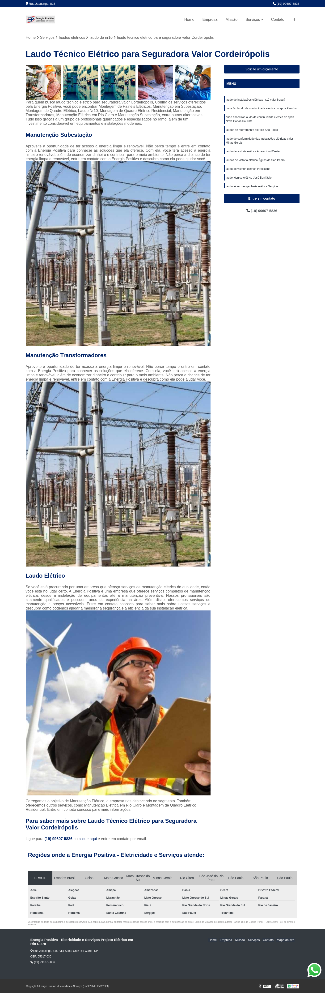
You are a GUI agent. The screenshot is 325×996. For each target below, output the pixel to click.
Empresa (209, 19)
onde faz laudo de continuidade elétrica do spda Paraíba (261, 109)
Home (189, 19)
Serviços (252, 19)
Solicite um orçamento (261, 69)
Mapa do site (286, 940)
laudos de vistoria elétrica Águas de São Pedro (255, 162)
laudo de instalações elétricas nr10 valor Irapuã (255, 100)
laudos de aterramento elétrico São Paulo (252, 131)
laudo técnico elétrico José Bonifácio (249, 180)
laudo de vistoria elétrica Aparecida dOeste (253, 153)
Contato (277, 19)
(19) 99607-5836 (286, 3)
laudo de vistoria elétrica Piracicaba (248, 171)
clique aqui (88, 839)
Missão (231, 19)
